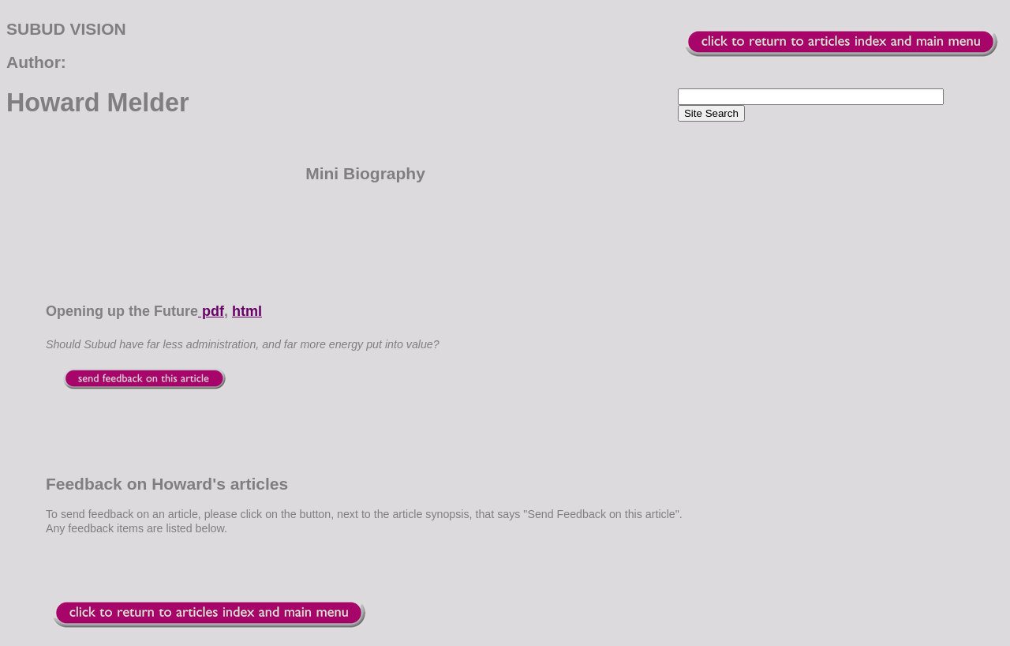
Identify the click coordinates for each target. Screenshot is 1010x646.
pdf (211, 311)
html (247, 311)
